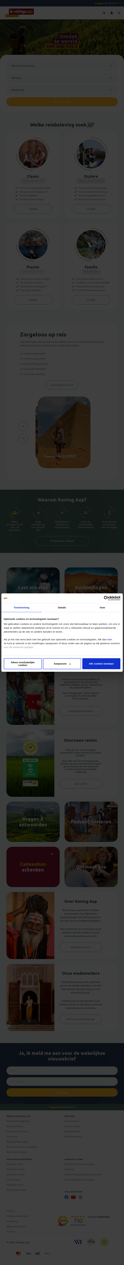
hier (109, 639)
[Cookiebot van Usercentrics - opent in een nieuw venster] (106, 598)
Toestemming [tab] (22, 607)
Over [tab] (102, 607)
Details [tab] (62, 607)
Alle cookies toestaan (101, 663)
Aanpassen (62, 663)
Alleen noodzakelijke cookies (23, 663)
